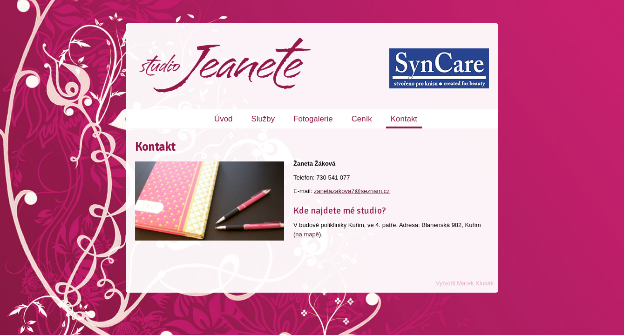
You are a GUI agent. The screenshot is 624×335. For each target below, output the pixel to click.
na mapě (307, 234)
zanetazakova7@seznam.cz (352, 191)
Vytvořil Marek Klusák (465, 283)
